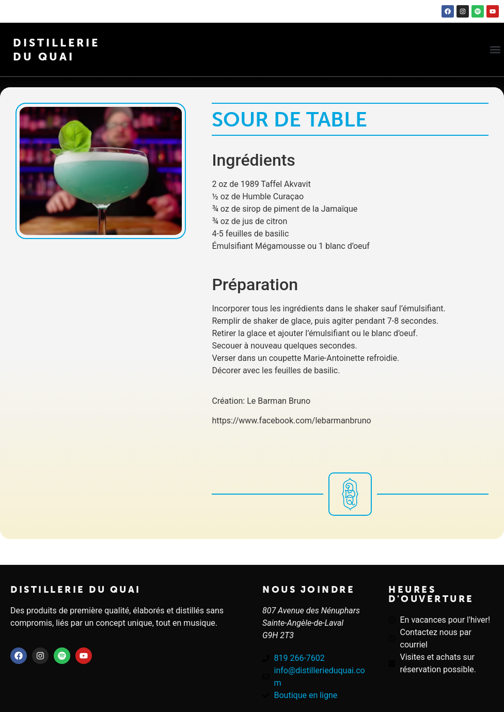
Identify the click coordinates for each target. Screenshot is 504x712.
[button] (495, 49)
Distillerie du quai (75, 589)
